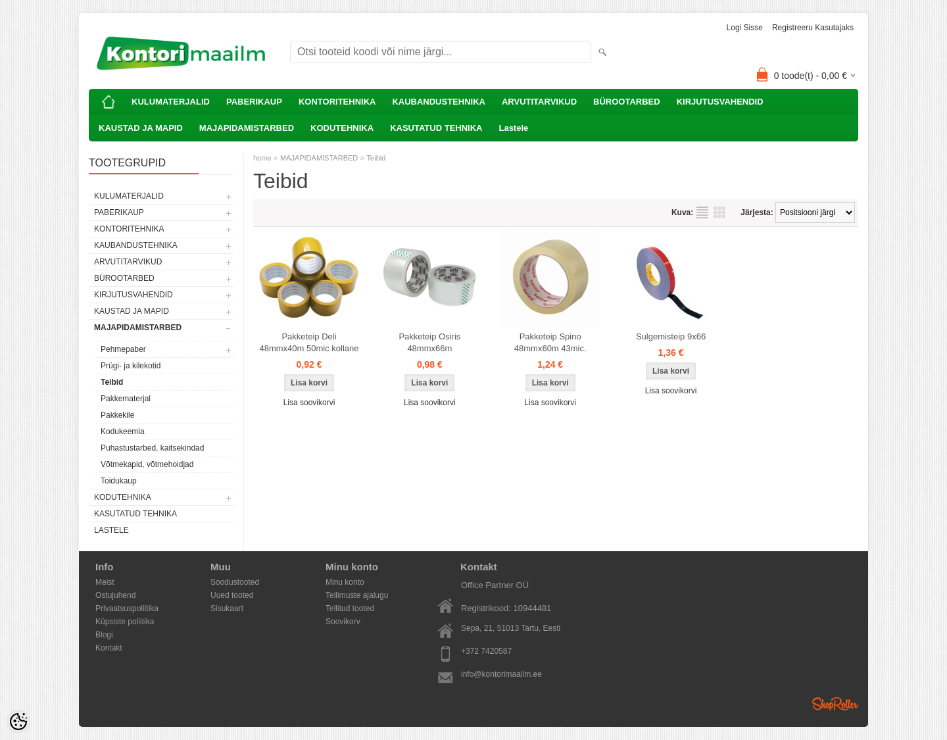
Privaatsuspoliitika (126, 608)
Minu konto (345, 582)
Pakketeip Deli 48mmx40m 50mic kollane (308, 342)
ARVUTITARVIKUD (539, 102)
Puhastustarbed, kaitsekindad (152, 448)
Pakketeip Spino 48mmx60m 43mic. (550, 342)
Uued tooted (231, 595)
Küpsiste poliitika (124, 621)
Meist (104, 582)
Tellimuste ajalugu (357, 595)
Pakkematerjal (126, 398)
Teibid (112, 382)
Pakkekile (117, 415)
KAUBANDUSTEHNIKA (438, 102)
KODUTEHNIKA (342, 128)
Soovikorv (343, 621)
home (262, 158)
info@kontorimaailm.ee (501, 674)
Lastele (513, 128)
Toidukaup (119, 480)
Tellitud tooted (350, 608)
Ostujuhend (115, 595)
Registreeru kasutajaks (813, 27)
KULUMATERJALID (171, 102)
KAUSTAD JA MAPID (141, 128)
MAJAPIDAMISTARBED (246, 128)
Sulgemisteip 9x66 (671, 336)
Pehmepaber (123, 349)
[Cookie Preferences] (18, 721)
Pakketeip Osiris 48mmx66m (429, 342)
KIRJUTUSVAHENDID (720, 102)
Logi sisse (745, 27)
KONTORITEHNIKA (337, 102)
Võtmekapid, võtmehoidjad (147, 464)
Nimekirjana (702, 212)
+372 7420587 (486, 651)
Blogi (104, 634)
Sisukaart (226, 608)
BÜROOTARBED (626, 102)
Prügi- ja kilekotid (130, 365)
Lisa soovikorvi (309, 402)
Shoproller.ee (835, 703)
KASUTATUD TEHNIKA (436, 128)
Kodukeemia (123, 431)
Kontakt (108, 648)
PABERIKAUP (254, 102)
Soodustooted (234, 582)
